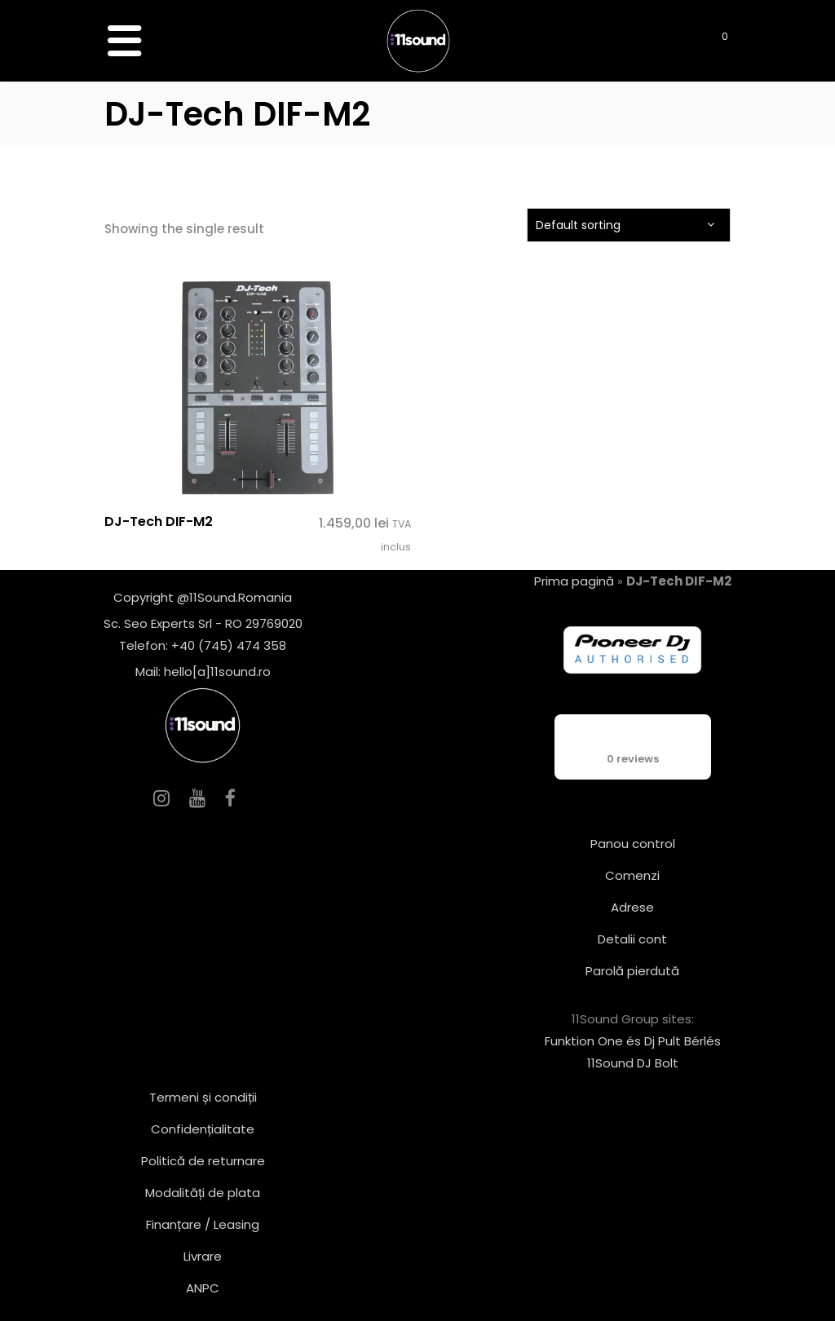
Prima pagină (574, 581)
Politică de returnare (203, 1160)
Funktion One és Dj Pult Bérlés (633, 1040)
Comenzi (632, 875)
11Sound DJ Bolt (632, 1062)
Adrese (632, 907)
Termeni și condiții (203, 1097)
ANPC (202, 1288)
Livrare (202, 1256)
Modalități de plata (202, 1192)
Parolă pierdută (632, 970)
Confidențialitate (202, 1129)
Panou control (632, 843)
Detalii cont (632, 939)
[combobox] (629, 225)
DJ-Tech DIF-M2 (158, 521)
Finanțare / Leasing (202, 1224)
